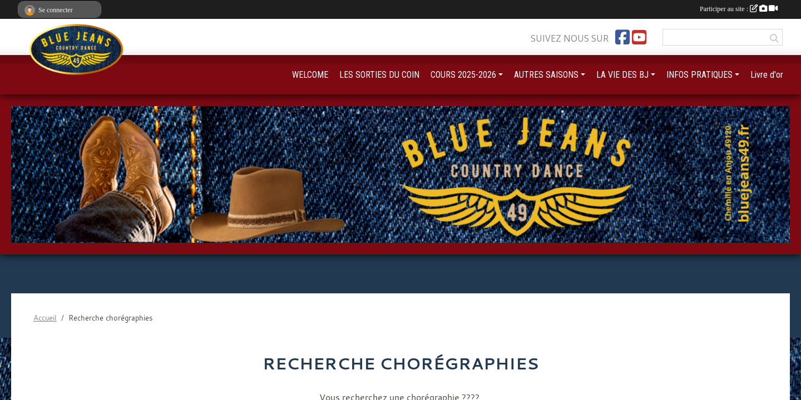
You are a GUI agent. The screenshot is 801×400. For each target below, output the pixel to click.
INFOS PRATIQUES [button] (699, 74)
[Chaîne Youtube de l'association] (639, 37)
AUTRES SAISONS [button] (546, 74)
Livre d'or (766, 74)
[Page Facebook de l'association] (622, 37)
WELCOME (310, 74)
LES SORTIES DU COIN (379, 74)
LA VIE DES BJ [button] (622, 74)
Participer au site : (739, 9)
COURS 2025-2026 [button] (463, 74)
